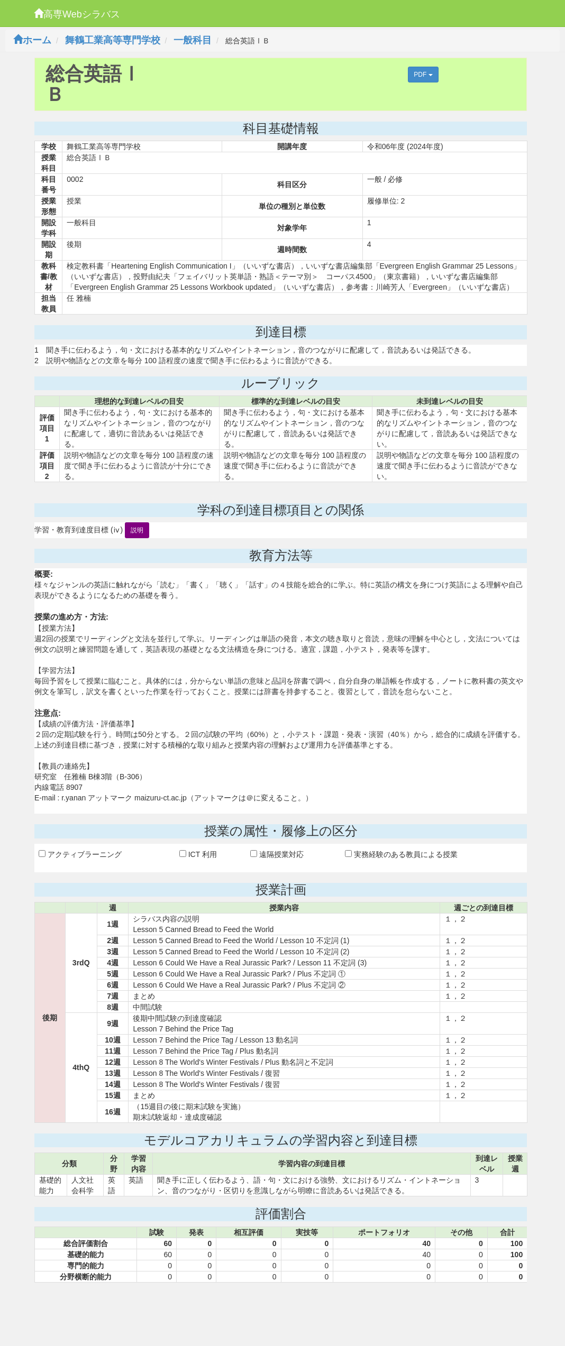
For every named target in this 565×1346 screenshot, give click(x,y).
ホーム (32, 40)
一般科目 (193, 40)
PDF (423, 74)
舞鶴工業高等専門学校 (112, 40)
